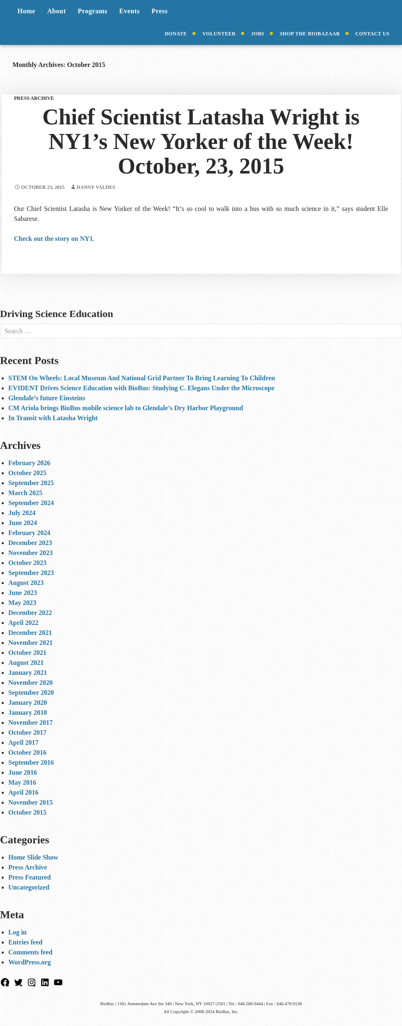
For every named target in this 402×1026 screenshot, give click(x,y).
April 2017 (23, 742)
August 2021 (26, 662)
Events (129, 11)
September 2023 (31, 572)
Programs (92, 11)
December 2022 (30, 612)
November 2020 (30, 682)
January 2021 (27, 672)
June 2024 (22, 522)
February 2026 (29, 462)
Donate (176, 34)
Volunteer (219, 34)
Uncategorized (28, 887)
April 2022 (23, 622)
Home (26, 11)
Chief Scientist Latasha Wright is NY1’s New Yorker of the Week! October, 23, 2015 (201, 141)
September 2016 (31, 762)
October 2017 (27, 732)
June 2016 (22, 772)
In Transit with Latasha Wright (53, 417)
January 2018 (27, 712)
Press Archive (34, 98)
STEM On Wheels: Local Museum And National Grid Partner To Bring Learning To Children (141, 378)
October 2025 (27, 472)
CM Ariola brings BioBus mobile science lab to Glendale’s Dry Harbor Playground (125, 407)
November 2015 (30, 802)
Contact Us (372, 34)
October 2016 (27, 752)
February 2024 (29, 532)
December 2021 (30, 632)
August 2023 (26, 582)
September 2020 (31, 692)
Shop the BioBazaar (310, 34)
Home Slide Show (33, 857)
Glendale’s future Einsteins (46, 397)
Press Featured (29, 877)
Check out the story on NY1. (54, 238)
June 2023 (22, 592)
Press (160, 11)
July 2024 (21, 512)
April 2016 (23, 792)
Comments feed (30, 952)
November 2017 (30, 722)
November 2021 (30, 642)
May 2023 (22, 602)
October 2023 (27, 562)
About (56, 11)
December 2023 (30, 542)
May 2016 (22, 782)
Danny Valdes (95, 187)
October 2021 (27, 652)
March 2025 (25, 492)
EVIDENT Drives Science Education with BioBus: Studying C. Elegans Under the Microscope (141, 388)
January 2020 (27, 702)
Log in (17, 932)
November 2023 (30, 552)
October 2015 (27, 812)
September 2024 (31, 502)
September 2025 (31, 482)
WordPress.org (29, 962)
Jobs (257, 34)
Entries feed (25, 942)
